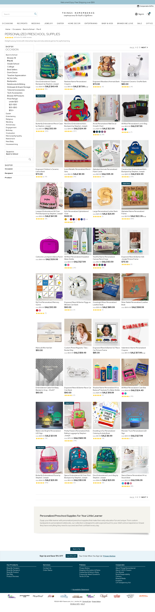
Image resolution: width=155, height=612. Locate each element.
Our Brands (120, 572)
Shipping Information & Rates (89, 570)
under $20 (13, 101)
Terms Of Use (84, 576)
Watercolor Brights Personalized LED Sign (48, 432)
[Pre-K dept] (10, 61)
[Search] (20, 14)
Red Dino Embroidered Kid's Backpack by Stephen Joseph (75, 125)
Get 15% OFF (71, 556)
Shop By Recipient (13, 570)
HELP (83, 604)
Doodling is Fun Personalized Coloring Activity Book (104, 432)
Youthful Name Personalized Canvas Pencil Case (104, 258)
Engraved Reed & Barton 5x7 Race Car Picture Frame (106, 349)
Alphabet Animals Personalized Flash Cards (105, 170)
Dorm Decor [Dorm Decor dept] (12, 72)
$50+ (11, 110)
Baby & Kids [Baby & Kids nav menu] (107, 23)
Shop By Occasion (13, 568)
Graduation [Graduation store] (10, 133)
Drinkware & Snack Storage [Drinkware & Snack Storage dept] (18, 87)
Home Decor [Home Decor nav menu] (74, 23)
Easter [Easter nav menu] (60, 23)
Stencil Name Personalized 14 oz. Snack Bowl (134, 476)
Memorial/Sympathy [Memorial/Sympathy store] (14, 136)
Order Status (47, 570)
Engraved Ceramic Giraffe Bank (134, 82)
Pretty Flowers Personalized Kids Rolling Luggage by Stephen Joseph (76, 433)
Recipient (9, 173)
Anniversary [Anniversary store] (10, 125)
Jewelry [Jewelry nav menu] (48, 23)
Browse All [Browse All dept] (11, 58)
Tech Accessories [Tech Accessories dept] (14, 93)
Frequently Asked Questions (89, 574)
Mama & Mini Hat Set (44, 348)
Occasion (12, 49)
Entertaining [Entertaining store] (11, 116)
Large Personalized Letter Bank (105, 211)
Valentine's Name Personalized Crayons (133, 349)
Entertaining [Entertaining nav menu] (91, 23)
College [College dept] (10, 66)
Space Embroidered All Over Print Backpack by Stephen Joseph (77, 476)
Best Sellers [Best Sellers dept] (12, 69)
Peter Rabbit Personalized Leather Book (134, 303)
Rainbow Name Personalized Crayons (75, 83)
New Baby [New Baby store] (10, 141)
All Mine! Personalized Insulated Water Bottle (76, 258)
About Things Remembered (125, 568)
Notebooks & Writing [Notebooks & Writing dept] (16, 84)
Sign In (139, 14)
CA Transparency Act (123, 583)
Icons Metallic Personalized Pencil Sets (77, 170)
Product (8, 177)
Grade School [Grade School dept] (13, 63)
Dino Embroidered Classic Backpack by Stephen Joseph (47, 83)
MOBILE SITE (75, 604)
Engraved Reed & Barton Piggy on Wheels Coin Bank (77, 303)
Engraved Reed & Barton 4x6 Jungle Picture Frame (132, 258)
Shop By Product (13, 572)
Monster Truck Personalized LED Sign (134, 432)
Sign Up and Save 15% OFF (51, 556)
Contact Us (47, 568)
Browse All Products (15, 95)
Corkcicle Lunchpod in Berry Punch (49, 257)
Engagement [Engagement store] (11, 127)
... (87, 218)
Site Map (10, 574)
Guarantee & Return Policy (89, 572)
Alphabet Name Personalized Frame (132, 212)
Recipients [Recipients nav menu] (22, 23)
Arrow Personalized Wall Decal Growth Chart (104, 125)
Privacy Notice (84, 568)
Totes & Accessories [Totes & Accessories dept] (16, 90)
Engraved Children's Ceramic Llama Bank (47, 170)
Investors (119, 580)
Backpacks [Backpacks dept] (11, 81)
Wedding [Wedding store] (9, 122)
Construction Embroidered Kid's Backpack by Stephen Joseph (133, 170)
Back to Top (78, 549)
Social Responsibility (123, 574)
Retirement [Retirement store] (10, 139)
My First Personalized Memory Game (47, 303)
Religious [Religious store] (9, 119)
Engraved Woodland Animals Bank (106, 82)
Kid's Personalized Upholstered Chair (76, 212)
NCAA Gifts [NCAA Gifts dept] (12, 78)
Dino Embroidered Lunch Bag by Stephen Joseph (105, 476)
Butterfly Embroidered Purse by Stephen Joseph (48, 476)
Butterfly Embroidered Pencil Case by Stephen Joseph (49, 125)
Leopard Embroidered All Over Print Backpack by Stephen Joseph (49, 212)
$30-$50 (13, 107)
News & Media (121, 578)
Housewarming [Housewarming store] (12, 144)
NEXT (144, 47)
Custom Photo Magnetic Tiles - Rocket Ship (76, 349)
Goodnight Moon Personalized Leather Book (104, 303)
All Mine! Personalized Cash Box (133, 388)
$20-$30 (13, 104)
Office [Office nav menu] (149, 23)
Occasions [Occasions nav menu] (7, 23)
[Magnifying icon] (35, 14)
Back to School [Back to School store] (11, 55)
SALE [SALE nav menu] (139, 23)
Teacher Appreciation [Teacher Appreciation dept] (16, 75)
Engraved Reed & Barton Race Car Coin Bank (77, 389)
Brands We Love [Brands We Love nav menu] (125, 23)
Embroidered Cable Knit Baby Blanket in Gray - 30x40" (47, 389)
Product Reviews (13, 576)
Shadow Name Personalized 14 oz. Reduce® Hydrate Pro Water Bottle (106, 389)
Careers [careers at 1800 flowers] (118, 576)
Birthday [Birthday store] (9, 130)
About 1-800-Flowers (123, 570)
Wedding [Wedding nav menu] (35, 23)
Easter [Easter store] (8, 113)
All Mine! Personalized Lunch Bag (134, 124)
